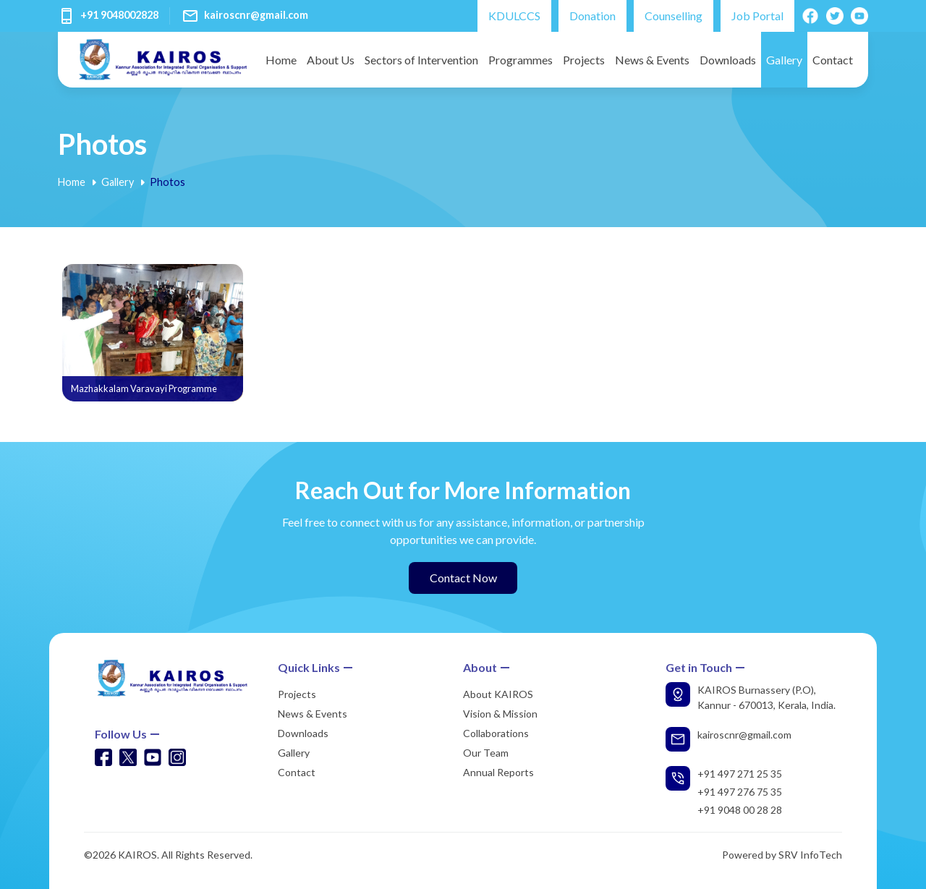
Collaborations (496, 733)
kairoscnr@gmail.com (256, 15)
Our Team (486, 752)
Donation (592, 15)
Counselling (673, 15)
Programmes (520, 60)
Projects (584, 60)
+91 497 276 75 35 (739, 792)
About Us (330, 60)
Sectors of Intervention (421, 60)
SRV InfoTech (810, 854)
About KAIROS (498, 694)
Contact (832, 60)
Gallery (784, 60)
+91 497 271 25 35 (739, 773)
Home (281, 60)
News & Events (652, 60)
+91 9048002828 (119, 15)
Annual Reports (498, 772)
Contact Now (463, 577)
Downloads (728, 60)
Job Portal (757, 15)
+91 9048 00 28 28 (739, 810)
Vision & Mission (500, 713)
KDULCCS (514, 15)
